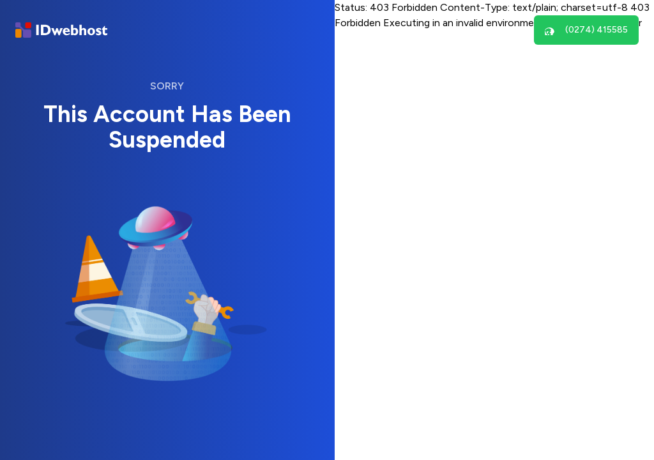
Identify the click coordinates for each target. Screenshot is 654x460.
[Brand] (61, 30)
